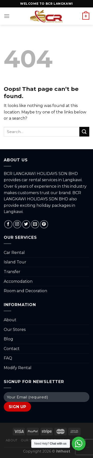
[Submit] (84, 132)
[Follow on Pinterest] (44, 224)
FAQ (8, 358)
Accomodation (18, 281)
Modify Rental (17, 367)
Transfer (12, 271)
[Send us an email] (35, 224)
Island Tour (15, 262)
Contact (12, 348)
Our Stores (15, 329)
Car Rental (14, 252)
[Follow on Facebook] (8, 224)
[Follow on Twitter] (26, 224)
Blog (8, 339)
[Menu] (7, 16)
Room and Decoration (25, 290)
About (10, 319)
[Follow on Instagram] (17, 224)
